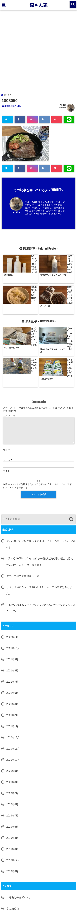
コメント (9, 354)
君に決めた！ (14, 847)
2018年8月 (12, 810)
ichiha (62, 110)
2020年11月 (13, 687)
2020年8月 (12, 720)
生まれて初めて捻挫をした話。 (24, 514)
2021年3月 (12, 642)
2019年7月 (12, 754)
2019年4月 (12, 776)
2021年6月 (12, 631)
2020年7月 (12, 732)
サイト (6, 409)
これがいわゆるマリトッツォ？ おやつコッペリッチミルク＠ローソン (40, 546)
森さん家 (38, 5)
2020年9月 (12, 709)
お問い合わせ (18, 896)
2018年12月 (13, 798)
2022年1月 (12, 575)
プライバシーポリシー (56, 896)
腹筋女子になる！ (16, 869)
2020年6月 (12, 743)
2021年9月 (12, 598)
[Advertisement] (38, 50)
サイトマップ (35, 896)
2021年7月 (12, 620)
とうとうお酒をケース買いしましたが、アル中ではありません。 (40, 529)
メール (8, 398)
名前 (6, 388)
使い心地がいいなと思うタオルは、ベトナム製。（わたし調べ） (40, 482)
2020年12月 (13, 676)
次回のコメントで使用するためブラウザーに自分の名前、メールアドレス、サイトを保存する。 (37, 424)
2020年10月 (13, 698)
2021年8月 (12, 609)
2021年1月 (12, 665)
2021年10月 (13, 587)
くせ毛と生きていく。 (19, 836)
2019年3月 (12, 787)
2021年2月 (12, 653)
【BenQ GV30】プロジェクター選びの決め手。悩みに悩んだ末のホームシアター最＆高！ (39, 500)
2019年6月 (12, 765)
